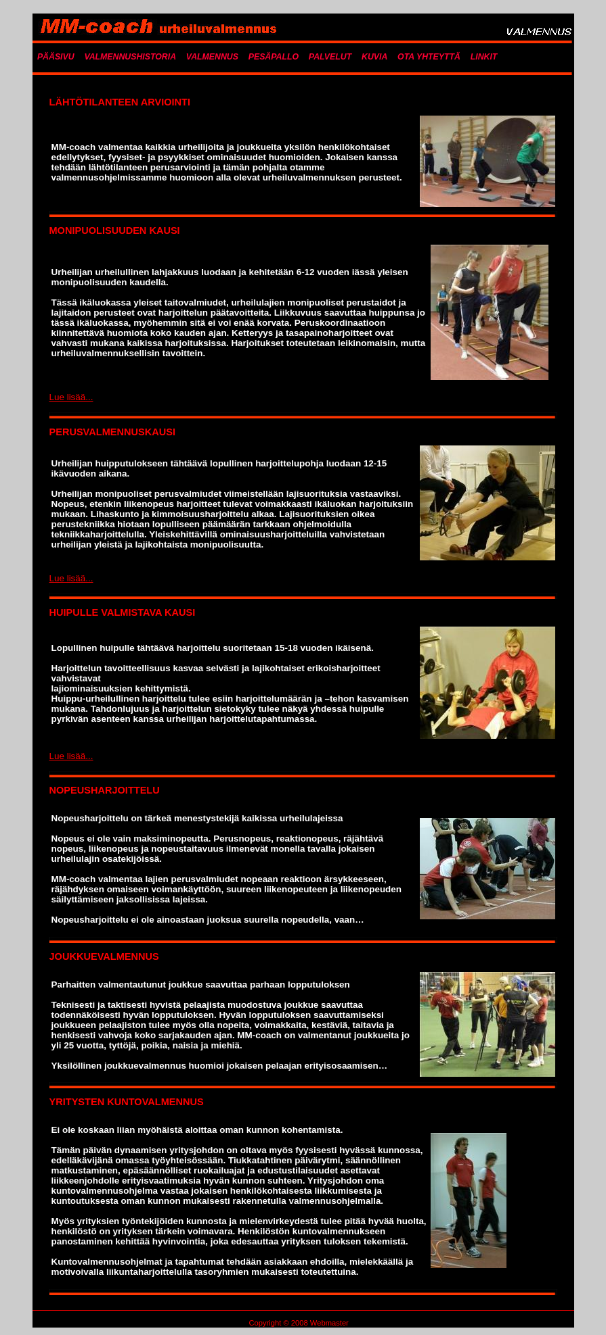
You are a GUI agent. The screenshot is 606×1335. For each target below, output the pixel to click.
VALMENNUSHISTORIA (130, 57)
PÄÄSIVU (55, 57)
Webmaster (329, 1323)
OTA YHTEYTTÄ (428, 57)
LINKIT (484, 57)
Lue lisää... (71, 397)
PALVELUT (330, 57)
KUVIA (374, 57)
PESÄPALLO (273, 57)
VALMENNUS (212, 57)
